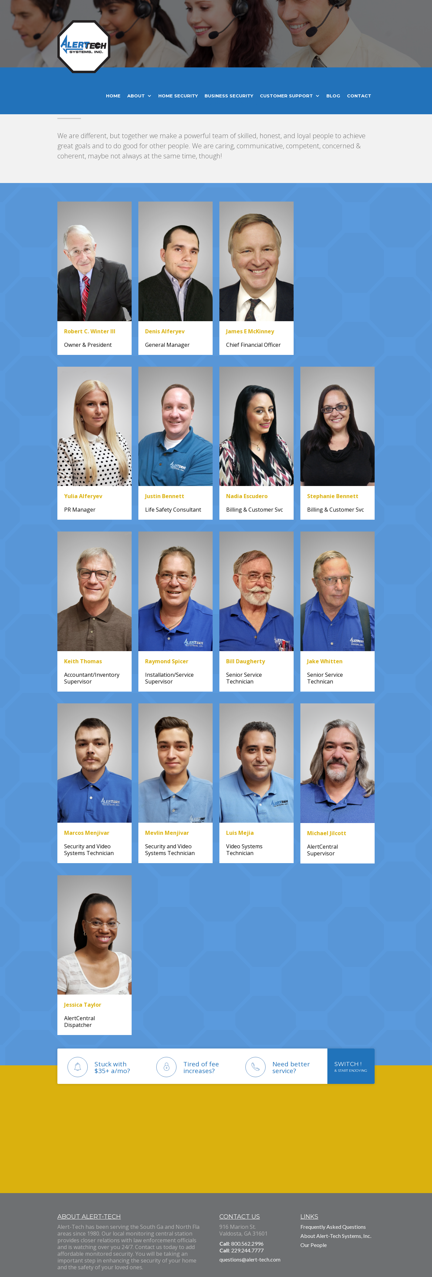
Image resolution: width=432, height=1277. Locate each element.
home (113, 95)
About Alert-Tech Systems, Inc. (335, 1236)
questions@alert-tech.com (249, 1259)
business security (229, 95)
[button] (139, 95)
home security (178, 95)
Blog (333, 95)
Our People (313, 1245)
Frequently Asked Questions (333, 1226)
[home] (83, 50)
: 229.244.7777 (241, 1250)
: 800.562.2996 (241, 1243)
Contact (359, 95)
